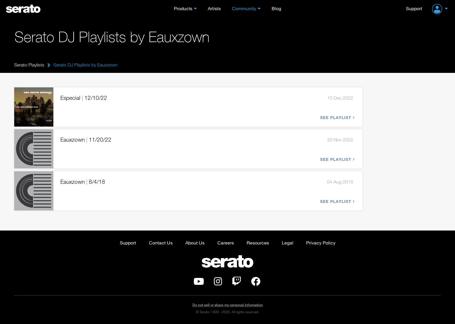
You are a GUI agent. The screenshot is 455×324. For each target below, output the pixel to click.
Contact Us (161, 242)
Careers (225, 242)
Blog (276, 8)
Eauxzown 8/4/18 (82, 181)
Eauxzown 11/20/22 (85, 139)
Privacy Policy (320, 242)
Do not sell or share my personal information (227, 305)
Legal (287, 242)
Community (244, 8)
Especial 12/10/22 (83, 97)
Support (414, 8)
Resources (258, 242)
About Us (195, 242)
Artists (214, 8)
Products (183, 8)
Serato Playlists (29, 64)
